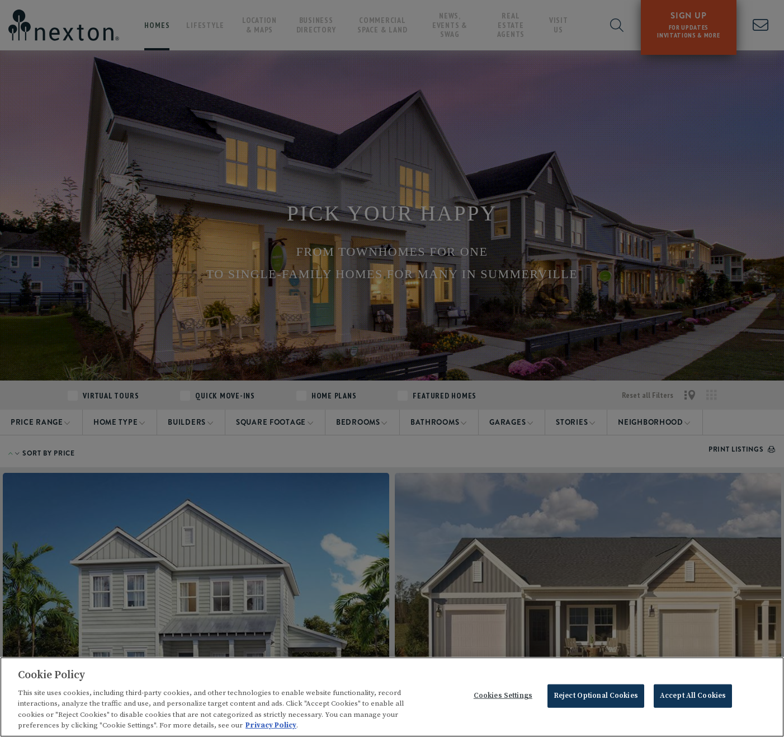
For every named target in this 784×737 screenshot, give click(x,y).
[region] (392, 697)
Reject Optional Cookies (596, 695)
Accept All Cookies (693, 695)
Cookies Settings (503, 695)
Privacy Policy (270, 725)
